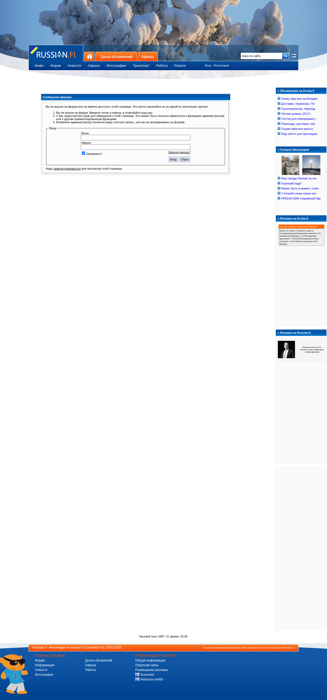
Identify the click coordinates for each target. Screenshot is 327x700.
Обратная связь (146, 665)
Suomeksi (144, 675)
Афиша (148, 56)
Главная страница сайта (55, 53)
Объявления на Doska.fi (297, 90)
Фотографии (44, 675)
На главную (89, 56)
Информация (44, 665)
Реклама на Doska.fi (294, 218)
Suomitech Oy (94, 647)
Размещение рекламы (151, 670)
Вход (208, 65)
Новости (41, 670)
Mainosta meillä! (149, 679)
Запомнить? (92, 153)
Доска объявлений (116, 56)
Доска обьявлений (98, 660)
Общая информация (150, 660)
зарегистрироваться (67, 168)
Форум (40, 660)
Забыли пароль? (179, 152)
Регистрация (221, 65)
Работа (90, 670)
